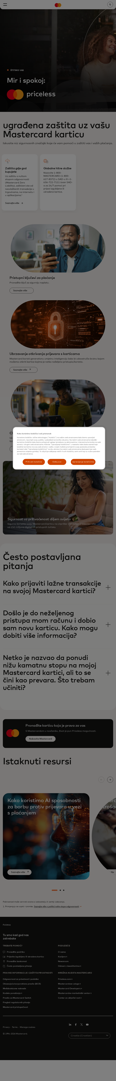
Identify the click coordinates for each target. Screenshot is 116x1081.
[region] (59, 448)
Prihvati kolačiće (34, 462)
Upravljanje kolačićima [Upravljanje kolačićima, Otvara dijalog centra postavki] (83, 462)
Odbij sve (56, 462)
